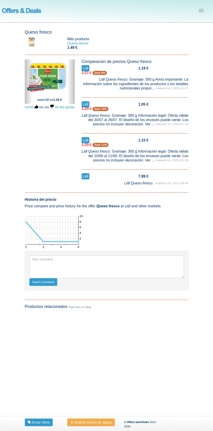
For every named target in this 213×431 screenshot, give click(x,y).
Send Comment (43, 282)
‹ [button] (28, 61)
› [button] (71, 61)
